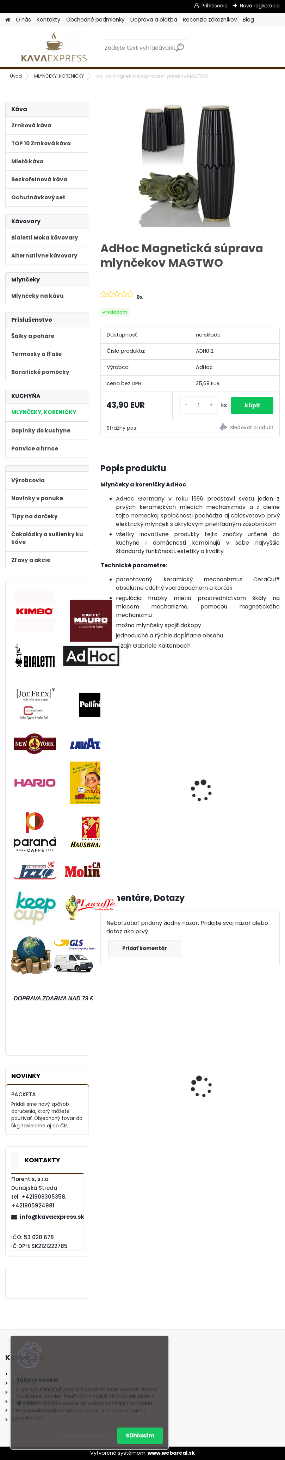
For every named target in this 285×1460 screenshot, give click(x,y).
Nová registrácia (260, 5)
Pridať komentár (145, 955)
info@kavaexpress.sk (51, 1217)
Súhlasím (140, 1435)
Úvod (16, 76)
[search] (180, 50)
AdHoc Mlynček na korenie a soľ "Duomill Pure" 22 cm (233, 796)
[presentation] (104, 789)
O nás (23, 19)
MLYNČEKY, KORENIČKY (59, 76)
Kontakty (49, 19)
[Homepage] (7, 20)
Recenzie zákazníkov (210, 19)
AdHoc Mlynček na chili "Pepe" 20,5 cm (137, 796)
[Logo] (53, 48)
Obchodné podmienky (95, 19)
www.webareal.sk (171, 1452)
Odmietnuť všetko (84, 1435)
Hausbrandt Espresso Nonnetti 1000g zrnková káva (230, 1091)
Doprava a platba (153, 19)
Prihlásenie (215, 5)
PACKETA (23, 1094)
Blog (248, 19)
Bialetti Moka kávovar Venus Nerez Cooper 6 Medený (136, 1091)
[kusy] (198, 408)
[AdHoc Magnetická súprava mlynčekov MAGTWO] (190, 165)
